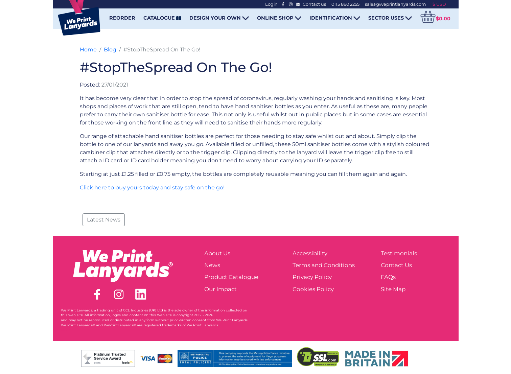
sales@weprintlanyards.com (395, 4)
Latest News (103, 219)
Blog (110, 49)
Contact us (314, 4)
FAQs (388, 277)
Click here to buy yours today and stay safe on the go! (152, 187)
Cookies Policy (313, 289)
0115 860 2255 (345, 4)
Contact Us (396, 265)
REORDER (122, 18)
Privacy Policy (312, 277)
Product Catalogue (231, 277)
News (212, 265)
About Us (217, 253)
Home (88, 49)
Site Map (393, 289)
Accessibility (310, 253)
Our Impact (220, 289)
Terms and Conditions (324, 265)
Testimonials (399, 253)
